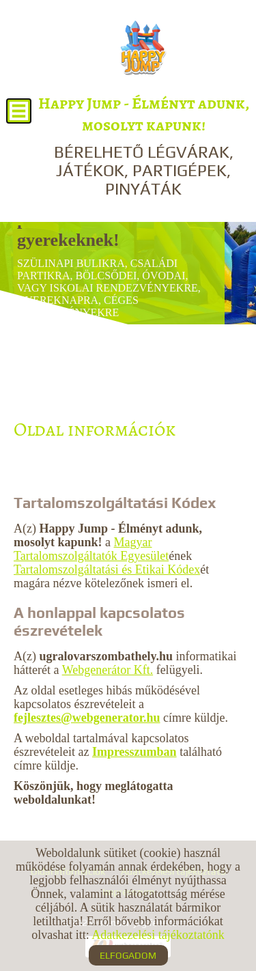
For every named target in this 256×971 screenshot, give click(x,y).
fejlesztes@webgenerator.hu (87, 717)
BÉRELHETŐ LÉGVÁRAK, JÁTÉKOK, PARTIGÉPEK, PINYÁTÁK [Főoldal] (143, 145)
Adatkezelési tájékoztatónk (157, 935)
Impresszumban (134, 752)
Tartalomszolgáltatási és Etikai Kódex (107, 569)
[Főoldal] (143, 47)
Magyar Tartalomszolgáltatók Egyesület (91, 549)
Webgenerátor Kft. (108, 670)
